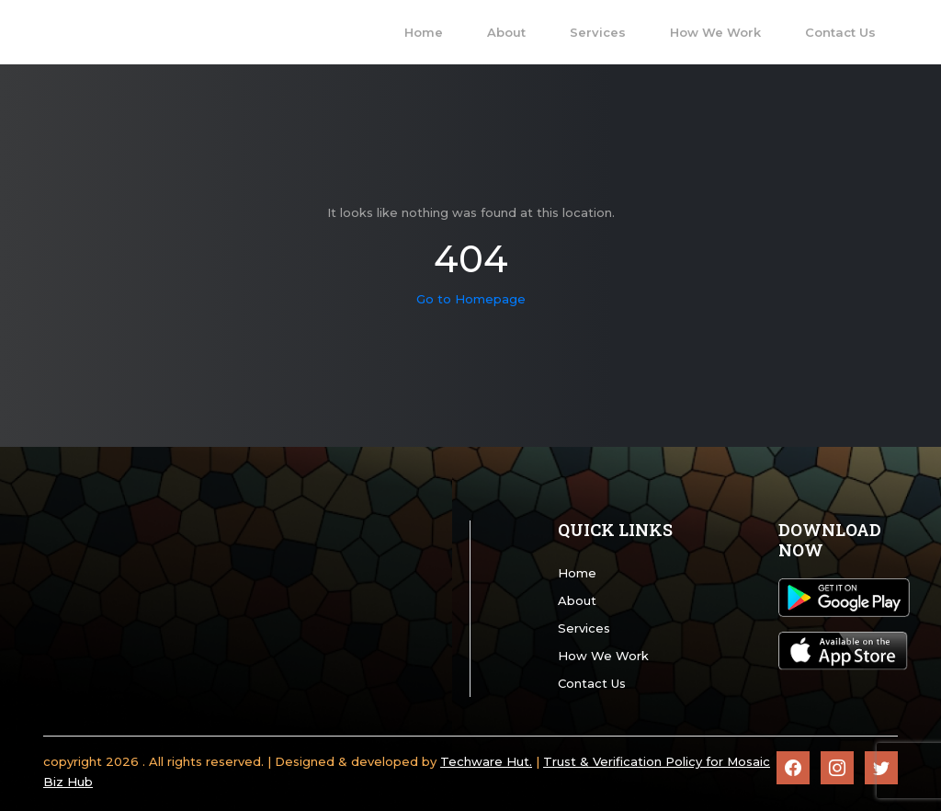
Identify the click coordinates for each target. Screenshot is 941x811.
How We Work (603, 655)
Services (584, 628)
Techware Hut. (486, 761)
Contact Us (592, 683)
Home (577, 572)
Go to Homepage (471, 298)
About (577, 600)
